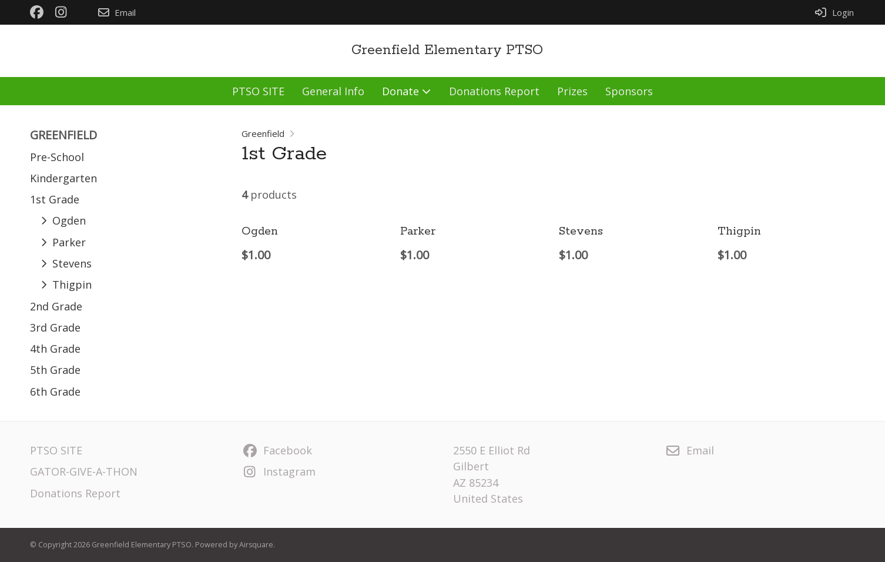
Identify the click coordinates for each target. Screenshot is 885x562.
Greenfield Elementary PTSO (447, 50)
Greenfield (263, 133)
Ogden (260, 231)
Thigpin (739, 231)
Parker (417, 231)
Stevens (581, 231)
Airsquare (256, 545)
